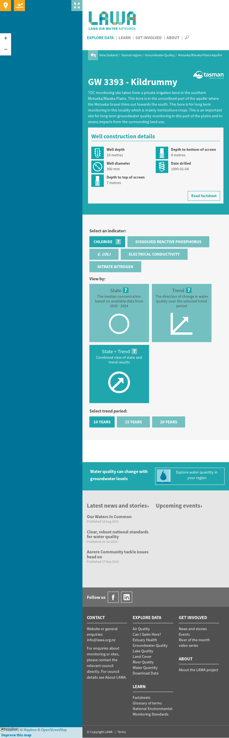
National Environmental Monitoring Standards (152, 711)
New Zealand (108, 55)
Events (184, 634)
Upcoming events (179, 505)
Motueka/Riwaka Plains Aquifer (200, 55)
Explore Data (100, 37)
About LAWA (115, 677)
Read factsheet (204, 195)
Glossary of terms (147, 703)
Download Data (145, 673)
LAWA (112, 20)
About (173, 37)
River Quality (143, 662)
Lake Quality (143, 650)
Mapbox (9, 729)
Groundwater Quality (160, 55)
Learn (125, 37)
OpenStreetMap (54, 729)
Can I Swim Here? (147, 634)
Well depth (116, 149)
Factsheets (141, 697)
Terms (121, 732)
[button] (5, 38)
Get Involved (148, 37)
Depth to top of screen (126, 177)
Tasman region (131, 55)
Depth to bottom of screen (193, 149)
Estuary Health (145, 639)
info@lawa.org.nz (101, 639)
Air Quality (141, 628)
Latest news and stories (118, 505)
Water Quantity (145, 667)
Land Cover (142, 656)
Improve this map (16, 734)
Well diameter (118, 163)
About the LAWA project (198, 669)
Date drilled (181, 163)
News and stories (193, 628)
